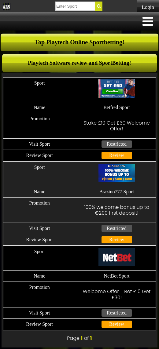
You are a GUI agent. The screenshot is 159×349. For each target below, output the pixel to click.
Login (148, 7)
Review (116, 155)
